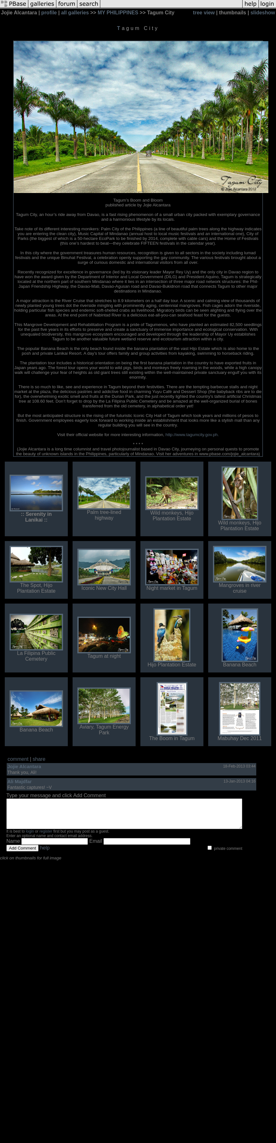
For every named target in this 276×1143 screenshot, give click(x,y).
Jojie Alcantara (24, 766)
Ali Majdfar (19, 781)
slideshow (263, 12)
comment (18, 759)
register (45, 837)
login (30, 837)
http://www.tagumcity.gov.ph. (192, 434)
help (45, 853)
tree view (204, 12)
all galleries (75, 12)
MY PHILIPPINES (118, 12)
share (39, 759)
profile (49, 12)
